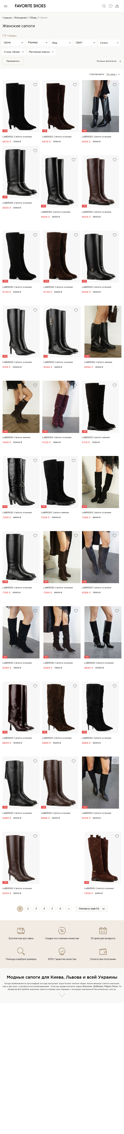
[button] (61, 43)
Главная (7, 18)
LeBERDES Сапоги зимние (98, 362)
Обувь (33, 18)
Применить (13, 61)
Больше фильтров (106, 61)
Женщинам (20, 18)
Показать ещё (89, 909)
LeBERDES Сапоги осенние (17, 137)
